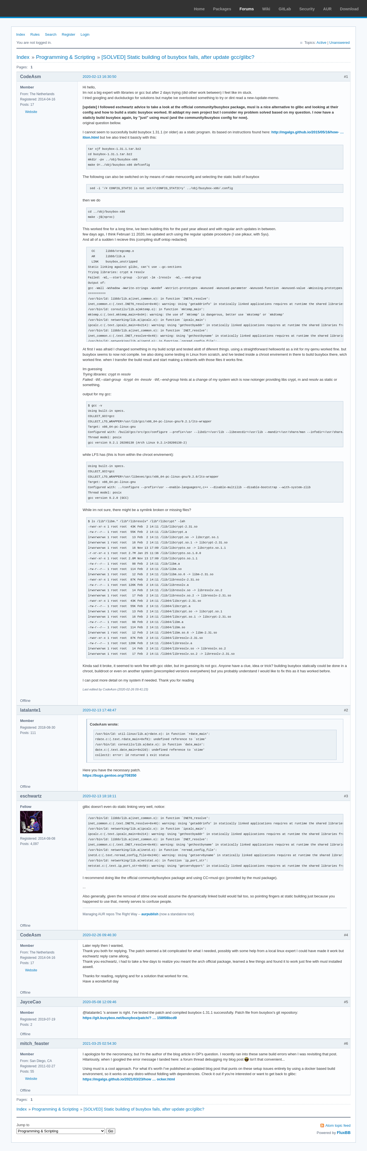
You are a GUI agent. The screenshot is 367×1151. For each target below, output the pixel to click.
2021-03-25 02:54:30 (99, 1043)
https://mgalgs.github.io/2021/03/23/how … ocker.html (129, 1079)
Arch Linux (30, 8)
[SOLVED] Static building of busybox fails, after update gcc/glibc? (178, 57)
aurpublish (149, 914)
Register (68, 34)
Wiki (266, 9)
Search (50, 34)
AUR (327, 9)
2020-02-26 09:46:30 (99, 935)
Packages (222, 9)
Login (85, 34)
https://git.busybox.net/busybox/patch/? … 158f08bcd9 (130, 1018)
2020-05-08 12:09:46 (99, 1002)
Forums (246, 9)
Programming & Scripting (65, 57)
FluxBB (344, 1132)
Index (20, 34)
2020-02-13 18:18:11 (99, 796)
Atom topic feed (338, 1125)
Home (199, 9)
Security (307, 9)
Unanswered (339, 42)
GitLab (285, 9)
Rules (35, 34)
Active (321, 42)
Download (349, 9)
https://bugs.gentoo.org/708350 (109, 775)
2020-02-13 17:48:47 (99, 710)
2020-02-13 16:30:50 (99, 76)
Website (31, 112)
